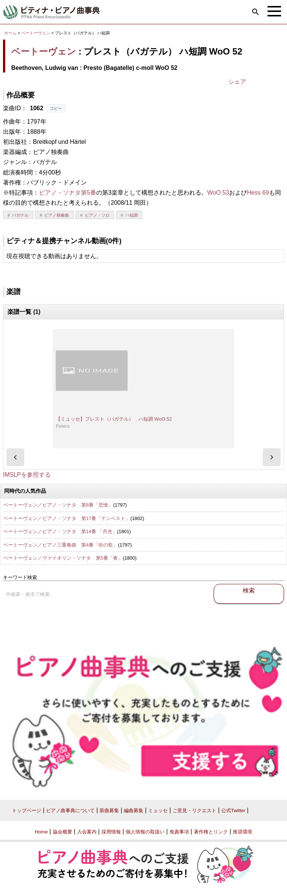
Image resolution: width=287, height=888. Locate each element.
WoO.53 (218, 192)
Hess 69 (258, 192)
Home (41, 832)
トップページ (26, 810)
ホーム (10, 33)
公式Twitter (233, 810)
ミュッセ (158, 810)
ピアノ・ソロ (97, 215)
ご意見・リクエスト (194, 810)
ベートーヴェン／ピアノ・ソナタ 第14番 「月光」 (60, 531)
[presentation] (15, 457)
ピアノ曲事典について (70, 810)
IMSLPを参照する (27, 474)
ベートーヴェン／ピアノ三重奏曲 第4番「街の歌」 (60, 545)
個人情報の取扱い (145, 832)
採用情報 (111, 832)
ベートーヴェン (35, 33)
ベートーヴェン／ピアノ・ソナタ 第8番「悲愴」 (58, 505)
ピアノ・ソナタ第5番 (67, 192)
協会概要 (62, 832)
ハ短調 (131, 215)
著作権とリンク (211, 832)
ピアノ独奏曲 (56, 215)
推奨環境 (242, 832)
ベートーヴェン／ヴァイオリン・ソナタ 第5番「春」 (63, 558)
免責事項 (179, 832)
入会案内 (87, 832)
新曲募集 (109, 810)
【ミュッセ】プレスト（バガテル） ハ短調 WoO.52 (114, 419)
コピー (56, 108)
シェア (237, 81)
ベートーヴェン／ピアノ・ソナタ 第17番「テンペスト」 (66, 518)
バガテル (20, 215)
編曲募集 (133, 810)
